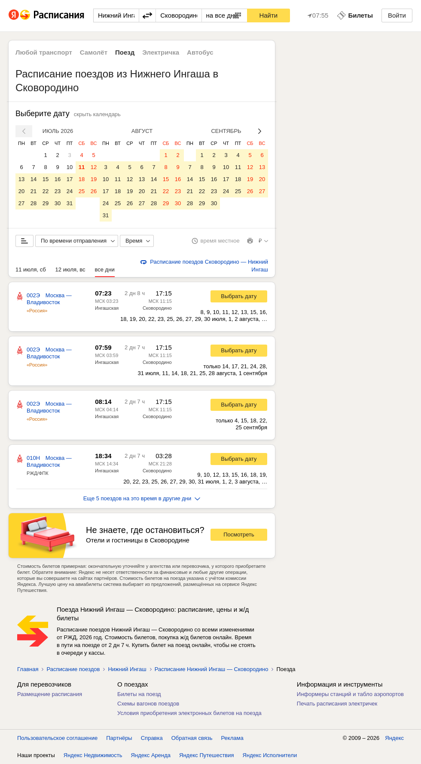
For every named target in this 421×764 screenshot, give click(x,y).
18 (82, 179)
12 (94, 167)
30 (58, 203)
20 (21, 191)
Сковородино (157, 308)
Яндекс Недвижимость (93, 755)
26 (94, 191)
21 (34, 191)
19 (94, 179)
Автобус (200, 52)
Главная (27, 669)
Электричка (160, 52)
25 (82, 191)
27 (21, 203)
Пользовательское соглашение (57, 738)
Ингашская (107, 308)
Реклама (232, 738)
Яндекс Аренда (151, 755)
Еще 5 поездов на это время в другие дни (142, 498)
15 (46, 179)
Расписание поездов (73, 669)
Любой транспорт (43, 52)
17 (70, 179)
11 (82, 167)
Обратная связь (192, 738)
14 (34, 179)
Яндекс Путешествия (206, 755)
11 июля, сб (30, 269)
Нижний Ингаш (127, 669)
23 (58, 191)
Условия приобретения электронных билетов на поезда (189, 713)
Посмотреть (238, 534)
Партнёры (119, 738)
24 (70, 191)
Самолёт (93, 52)
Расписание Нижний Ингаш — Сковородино (211, 669)
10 (70, 167)
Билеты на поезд (139, 694)
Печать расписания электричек (337, 703)
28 (34, 203)
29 (46, 203)
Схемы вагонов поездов (148, 703)
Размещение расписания (49, 694)
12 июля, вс (70, 269)
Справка (152, 738)
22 (46, 191)
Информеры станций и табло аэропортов (350, 694)
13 (21, 179)
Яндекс (394, 738)
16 (58, 179)
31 (70, 203)
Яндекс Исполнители (270, 755)
